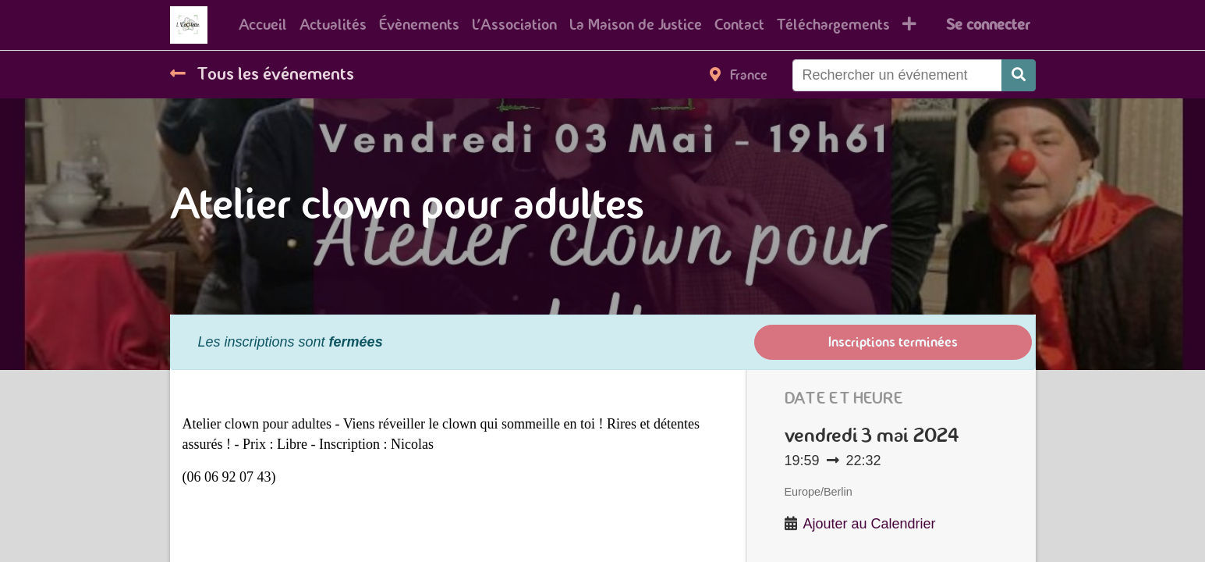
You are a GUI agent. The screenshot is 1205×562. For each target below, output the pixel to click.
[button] (909, 25)
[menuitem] (262, 25)
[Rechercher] (1018, 75)
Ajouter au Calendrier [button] (869, 524)
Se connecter (988, 24)
